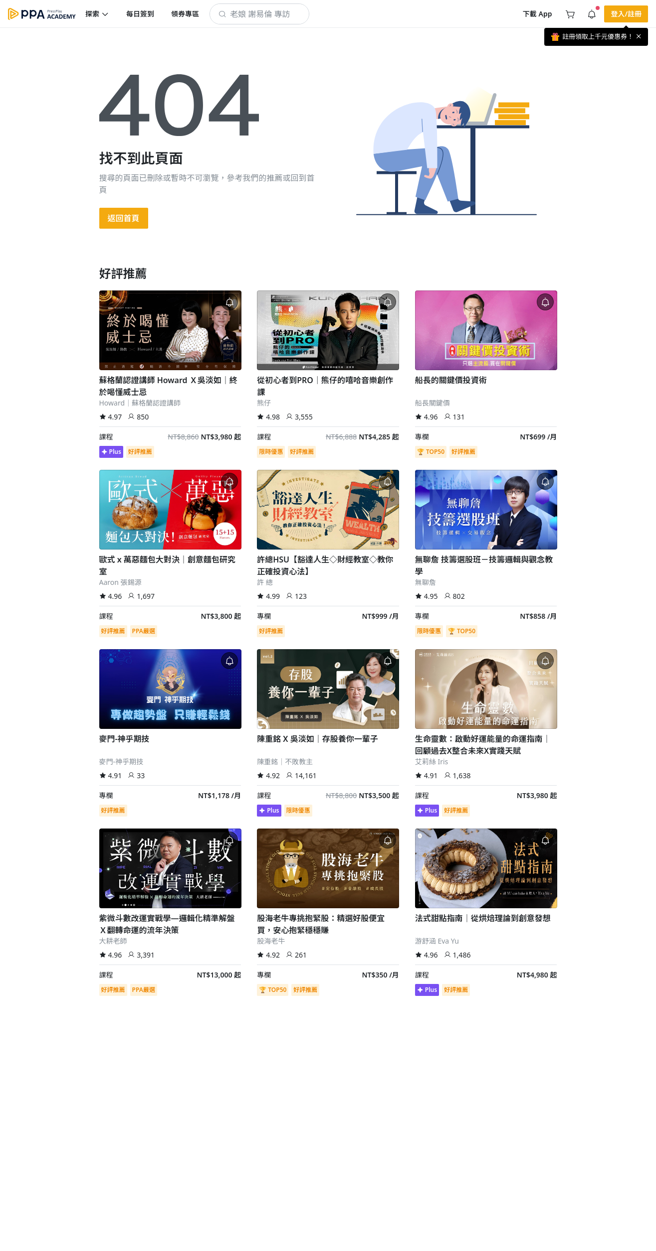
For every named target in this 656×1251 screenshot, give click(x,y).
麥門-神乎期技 (121, 761)
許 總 (265, 582)
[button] (97, 13)
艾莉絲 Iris (431, 761)
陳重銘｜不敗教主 (285, 761)
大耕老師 (113, 941)
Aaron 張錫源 (120, 582)
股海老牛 (271, 941)
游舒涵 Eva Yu (437, 941)
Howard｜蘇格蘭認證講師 (140, 403)
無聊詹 (425, 582)
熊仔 (264, 403)
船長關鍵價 (432, 403)
